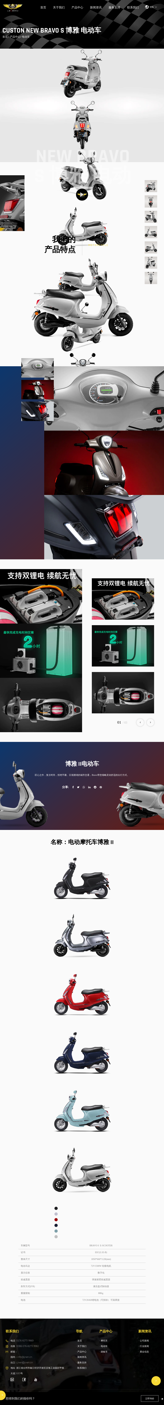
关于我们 (59, 7)
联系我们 (133, 7)
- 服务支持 (81, 1362)
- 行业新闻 (143, 1346)
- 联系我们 (81, 1367)
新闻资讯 (96, 7)
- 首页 (79, 1340)
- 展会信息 (143, 1351)
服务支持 (114, 7)
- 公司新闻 (143, 1340)
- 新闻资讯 (81, 1357)
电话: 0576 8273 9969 (22, 1340)
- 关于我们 (81, 1346)
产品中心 (77, 7)
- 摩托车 (103, 1340)
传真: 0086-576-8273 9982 (25, 1346)
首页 (43, 7)
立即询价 (149, 1398)
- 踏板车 (103, 1351)
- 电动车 (103, 1346)
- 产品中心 (81, 1351)
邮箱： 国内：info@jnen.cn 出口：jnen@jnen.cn (22, 1357)
